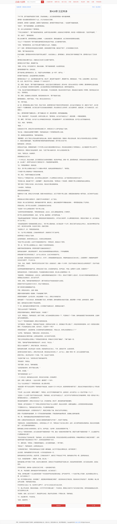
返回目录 (58, 505)
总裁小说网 (20, 2)
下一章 (93, 505)
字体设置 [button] (99, 1)
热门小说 (64, 1)
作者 (70, 1)
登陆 (88, 1)
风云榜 (83, 1)
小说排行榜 (49, 1)
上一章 (23, 505)
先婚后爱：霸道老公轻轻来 (23, 7)
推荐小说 (57, 1)
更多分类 (76, 1)
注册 (93, 1)
